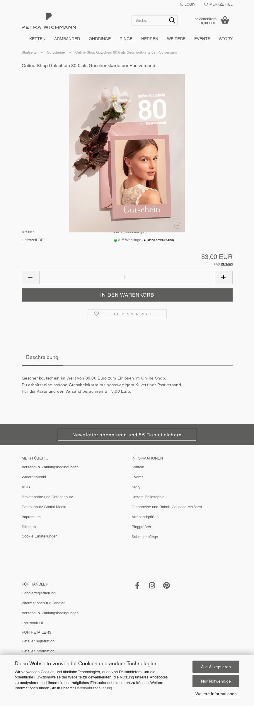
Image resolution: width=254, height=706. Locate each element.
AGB (26, 487)
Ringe (126, 38)
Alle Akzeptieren (216, 666)
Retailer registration (38, 641)
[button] (30, 277)
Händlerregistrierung (38, 593)
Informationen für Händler (43, 603)
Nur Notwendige (216, 681)
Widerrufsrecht (34, 477)
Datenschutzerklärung (93, 688)
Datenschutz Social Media (44, 507)
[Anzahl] (127, 277)
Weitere (176, 38)
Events (202, 38)
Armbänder (67, 38)
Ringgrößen (141, 527)
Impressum (31, 517)
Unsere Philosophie (148, 497)
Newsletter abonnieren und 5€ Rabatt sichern (127, 435)
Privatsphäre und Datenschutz (47, 497)
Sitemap (29, 527)
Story (226, 38)
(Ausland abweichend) (158, 240)
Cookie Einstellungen (39, 536)
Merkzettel (218, 4)
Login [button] (187, 4)
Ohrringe (100, 38)
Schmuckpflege (145, 537)
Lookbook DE (33, 623)
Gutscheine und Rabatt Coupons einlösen (167, 507)
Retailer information (38, 651)
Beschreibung (42, 357)
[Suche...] (172, 21)
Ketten (37, 38)
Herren (149, 38)
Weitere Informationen (216, 693)
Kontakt (138, 467)
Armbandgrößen (145, 517)
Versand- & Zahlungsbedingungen (50, 467)
